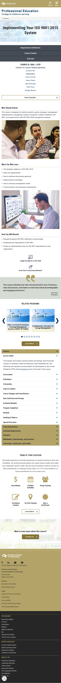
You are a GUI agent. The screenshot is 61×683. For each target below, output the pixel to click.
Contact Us (29, 537)
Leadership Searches (8, 663)
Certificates (5, 624)
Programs (6, 616)
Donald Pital (30, 71)
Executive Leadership (8, 660)
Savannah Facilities (7, 650)
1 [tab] (22, 336)
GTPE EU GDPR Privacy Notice (11, 603)
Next (57, 320)
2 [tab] (24, 336)
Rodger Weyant (30, 90)
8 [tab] (39, 336)
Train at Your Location (8, 637)
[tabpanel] (18, 320)
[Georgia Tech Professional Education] (12, 556)
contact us (24, 369)
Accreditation (5, 673)
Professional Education (20, 11)
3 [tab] (27, 336)
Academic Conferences (8, 652)
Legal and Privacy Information (11, 594)
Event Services (7, 642)
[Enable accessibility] (4, 678)
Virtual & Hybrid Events (8, 645)
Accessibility (5, 597)
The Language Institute (8, 671)
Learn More (29, 344)
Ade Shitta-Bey (30, 84)
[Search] (50, 4)
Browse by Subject (7, 619)
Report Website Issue (8, 587)
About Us (5, 657)
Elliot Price (30, 87)
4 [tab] (29, 336)
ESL (2, 632)
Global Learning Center (8, 647)
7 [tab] (36, 336)
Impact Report (6, 665)
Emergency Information (9, 584)
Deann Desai (30, 80)
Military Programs (7, 629)
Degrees (4, 627)
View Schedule (30, 98)
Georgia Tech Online (7, 634)
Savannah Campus (7, 668)
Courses (6, 18)
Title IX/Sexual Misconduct (10, 606)
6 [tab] (34, 336)
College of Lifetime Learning (15, 14)
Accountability (6, 600)
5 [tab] (32, 336)
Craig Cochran (30, 77)
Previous (3, 320)
